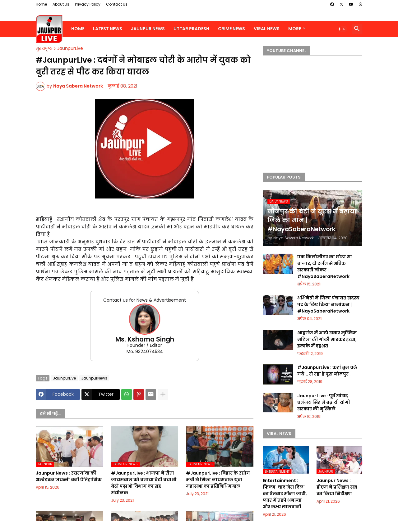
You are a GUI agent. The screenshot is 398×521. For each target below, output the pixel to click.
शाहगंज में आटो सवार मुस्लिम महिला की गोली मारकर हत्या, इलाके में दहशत (327, 339)
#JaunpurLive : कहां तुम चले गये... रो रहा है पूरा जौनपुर (327, 370)
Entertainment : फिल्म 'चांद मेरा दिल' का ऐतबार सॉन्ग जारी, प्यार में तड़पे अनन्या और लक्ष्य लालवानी (285, 493)
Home (41, 4)
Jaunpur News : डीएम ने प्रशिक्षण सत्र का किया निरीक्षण (337, 487)
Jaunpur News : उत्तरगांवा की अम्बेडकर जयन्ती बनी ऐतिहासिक (69, 476)
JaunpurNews (94, 378)
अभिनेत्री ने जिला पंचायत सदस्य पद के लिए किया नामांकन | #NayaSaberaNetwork (328, 304)
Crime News (231, 29)
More (294, 29)
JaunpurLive (70, 48)
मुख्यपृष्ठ (44, 48)
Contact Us (116, 4)
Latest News (107, 29)
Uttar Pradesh (191, 29)
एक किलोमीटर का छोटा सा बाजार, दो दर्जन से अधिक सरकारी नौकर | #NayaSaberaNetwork (324, 267)
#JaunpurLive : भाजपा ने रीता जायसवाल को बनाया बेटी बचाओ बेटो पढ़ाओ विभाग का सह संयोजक (143, 483)
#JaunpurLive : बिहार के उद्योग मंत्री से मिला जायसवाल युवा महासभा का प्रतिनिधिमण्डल (218, 479)
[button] (341, 29)
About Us (61, 4)
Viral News (267, 29)
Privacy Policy (87, 4)
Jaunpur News (148, 29)
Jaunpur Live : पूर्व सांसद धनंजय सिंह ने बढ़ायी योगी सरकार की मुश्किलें (323, 402)
